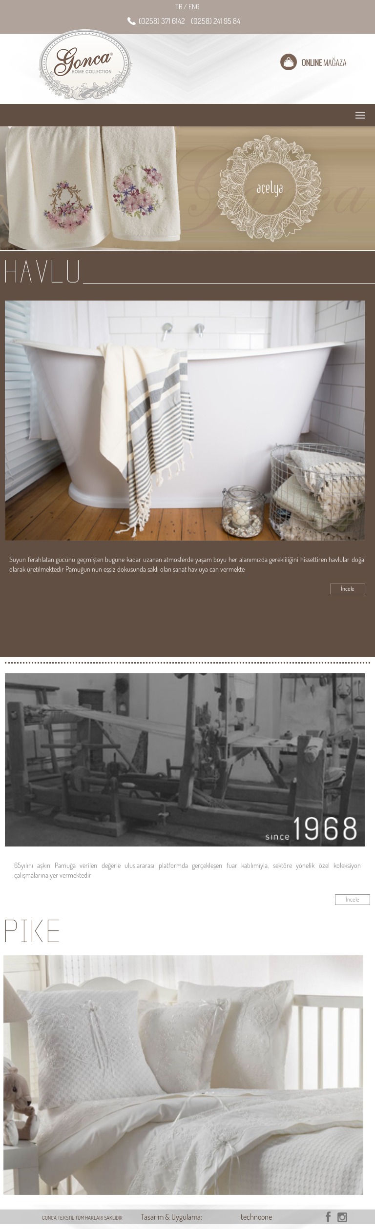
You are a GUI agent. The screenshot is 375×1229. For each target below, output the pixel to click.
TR (181, 6)
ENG (194, 6)
